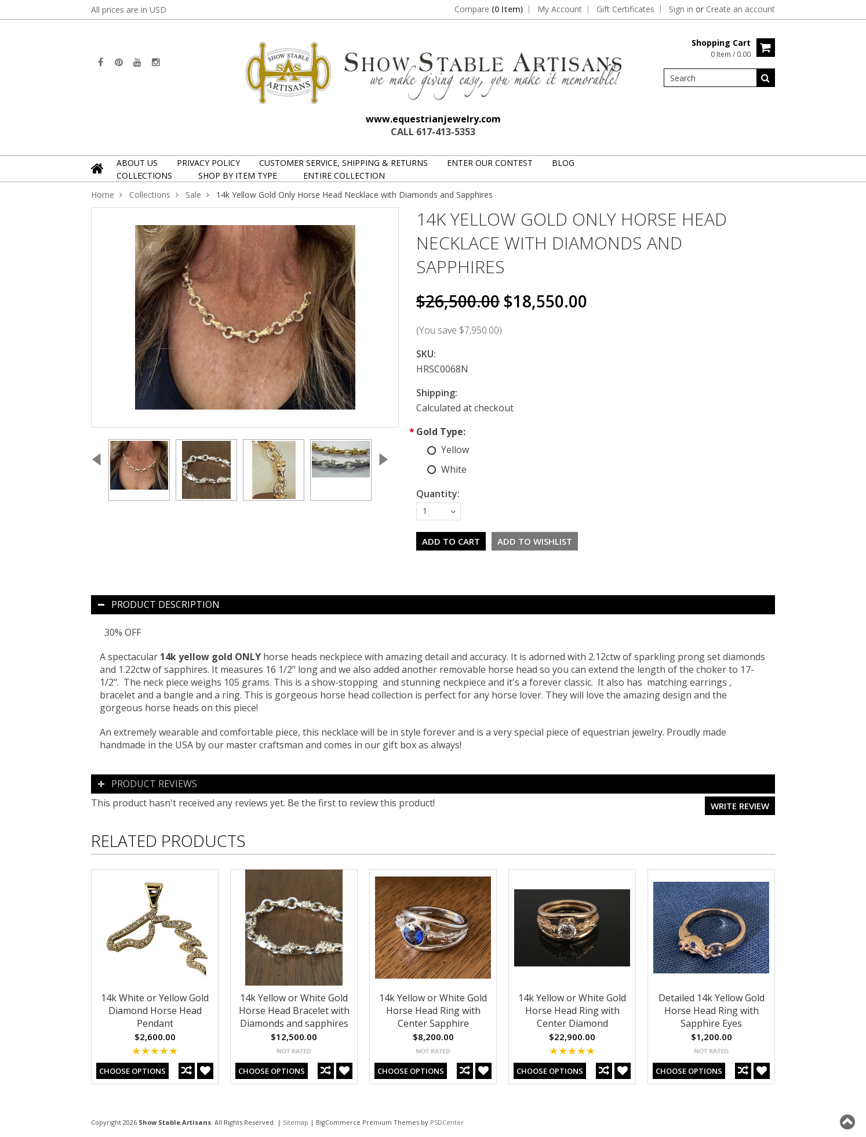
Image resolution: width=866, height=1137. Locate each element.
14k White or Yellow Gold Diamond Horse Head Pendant (155, 1010)
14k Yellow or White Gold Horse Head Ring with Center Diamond (572, 1010)
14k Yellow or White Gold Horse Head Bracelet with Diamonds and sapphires (294, 1010)
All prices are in (128, 9)
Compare (488, 9)
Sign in (681, 9)
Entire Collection (344, 175)
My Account (559, 9)
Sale (193, 194)
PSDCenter (447, 1122)
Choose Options (132, 1071)
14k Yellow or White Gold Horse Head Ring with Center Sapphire (433, 1010)
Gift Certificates (625, 9)
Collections (144, 175)
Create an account (740, 9)
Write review (740, 806)
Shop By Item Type (237, 175)
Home (102, 194)
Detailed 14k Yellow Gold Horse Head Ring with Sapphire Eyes (711, 1010)
